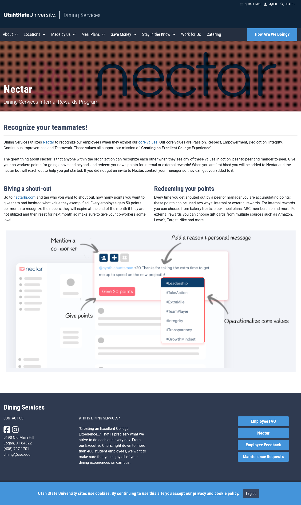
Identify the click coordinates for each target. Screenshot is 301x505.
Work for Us (191, 34)
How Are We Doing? (272, 34)
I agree (251, 493)
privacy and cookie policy (215, 493)
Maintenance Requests (263, 456)
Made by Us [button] (63, 34)
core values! (148, 142)
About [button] (10, 34)
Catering (214, 34)
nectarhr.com (24, 197)
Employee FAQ (263, 421)
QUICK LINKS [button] (250, 4)
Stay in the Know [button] (158, 34)
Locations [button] (35, 34)
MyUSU (270, 4)
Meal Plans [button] (93, 34)
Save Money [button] (123, 34)
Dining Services (81, 15)
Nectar (48, 142)
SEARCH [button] (288, 4)
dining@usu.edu (17, 454)
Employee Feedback (263, 445)
